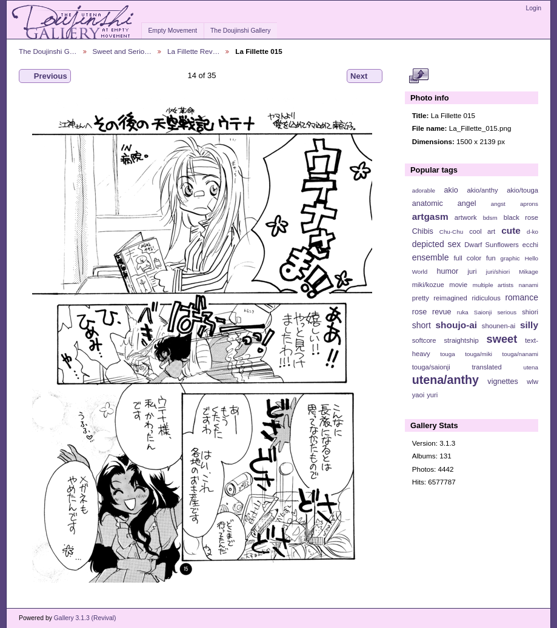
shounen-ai (499, 325)
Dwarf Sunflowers (491, 244)
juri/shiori (498, 271)
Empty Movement (172, 30)
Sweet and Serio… (122, 51)
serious (506, 312)
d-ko (532, 231)
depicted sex (436, 244)
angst (498, 203)
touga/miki (478, 354)
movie (458, 284)
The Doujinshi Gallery (240, 30)
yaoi (418, 394)
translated (486, 367)
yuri (432, 394)
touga (447, 354)
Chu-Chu (451, 231)
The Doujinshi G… (48, 51)
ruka (463, 312)
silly (529, 325)
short (421, 325)
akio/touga (522, 190)
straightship (461, 340)
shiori (530, 312)
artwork (466, 217)
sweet (502, 338)
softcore (424, 340)
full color (467, 258)
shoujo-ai (457, 325)
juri (472, 271)
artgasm (430, 216)
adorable (423, 190)
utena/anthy (445, 379)
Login (533, 8)
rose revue (432, 312)
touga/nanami (520, 354)
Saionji (483, 312)
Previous (44, 76)
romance (521, 297)
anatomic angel (444, 203)
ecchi (530, 244)
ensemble (430, 257)
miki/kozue (428, 284)
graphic (510, 258)
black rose (521, 217)
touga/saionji (431, 367)
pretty (420, 298)
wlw (532, 381)
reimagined (450, 298)
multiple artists (493, 285)
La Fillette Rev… (193, 51)
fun (491, 258)
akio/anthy (482, 190)
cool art (482, 231)
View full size (418, 76)
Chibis (422, 231)
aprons (529, 203)
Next (364, 76)
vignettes (502, 381)
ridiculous (486, 298)
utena (530, 367)
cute (511, 230)
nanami (528, 285)
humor (447, 271)
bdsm (490, 217)
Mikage (528, 271)
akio (451, 190)
